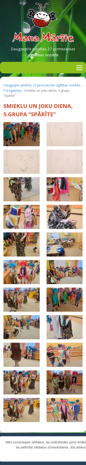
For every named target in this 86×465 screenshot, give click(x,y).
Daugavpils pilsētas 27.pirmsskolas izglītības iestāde (43, 51)
